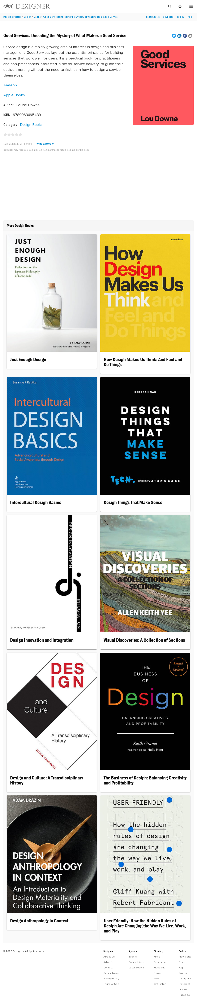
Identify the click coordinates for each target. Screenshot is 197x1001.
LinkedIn (184, 989)
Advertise (109, 962)
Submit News (111, 973)
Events (133, 956)
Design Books (31, 124)
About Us (109, 956)
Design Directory (12, 16)
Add (190, 16)
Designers (160, 962)
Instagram (185, 978)
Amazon (10, 85)
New (156, 978)
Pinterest (184, 984)
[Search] (113, 6)
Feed (182, 962)
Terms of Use (111, 984)
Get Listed (160, 984)
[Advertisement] (98, 188)
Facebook (185, 994)
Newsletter (185, 956)
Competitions (137, 962)
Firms (157, 956)
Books (37, 16)
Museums (159, 967)
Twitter (183, 973)
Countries (168, 16)
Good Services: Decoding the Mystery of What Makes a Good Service (80, 16)
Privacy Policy (111, 978)
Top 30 (180, 16)
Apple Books (14, 95)
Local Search (153, 16)
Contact (108, 967)
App (181, 967)
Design (27, 16)
